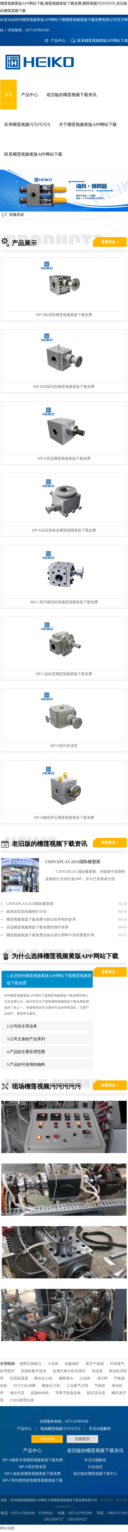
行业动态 (95, 1467)
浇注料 (102, 1378)
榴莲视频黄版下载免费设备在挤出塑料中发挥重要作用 (50, 935)
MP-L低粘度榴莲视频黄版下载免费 (64, 674)
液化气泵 (17, 1393)
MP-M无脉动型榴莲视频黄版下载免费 (64, 387)
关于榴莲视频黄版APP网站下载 (88, 124)
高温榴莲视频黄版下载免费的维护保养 (37, 927)
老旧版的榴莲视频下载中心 (95, 1474)
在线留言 (82, 1439)
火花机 (53, 1364)
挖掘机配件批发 (34, 1371)
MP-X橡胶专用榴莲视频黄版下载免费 (32, 1460)
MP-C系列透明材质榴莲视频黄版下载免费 (64, 602)
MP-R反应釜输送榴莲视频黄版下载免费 (64, 530)
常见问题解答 (100, 1429)
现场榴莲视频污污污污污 (60, 1429)
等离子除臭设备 (68, 1393)
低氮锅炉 (72, 1364)
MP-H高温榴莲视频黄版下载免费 (64, 458)
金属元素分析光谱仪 (69, 1371)
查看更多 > (110, 242)
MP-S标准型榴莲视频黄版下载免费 (64, 315)
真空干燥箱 (95, 1364)
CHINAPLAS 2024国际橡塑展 (72, 861)
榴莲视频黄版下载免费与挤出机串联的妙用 (41, 919)
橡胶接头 (66, 1378)
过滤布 (85, 1378)
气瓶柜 (99, 1386)
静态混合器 (96, 1393)
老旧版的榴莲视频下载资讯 (71, 94)
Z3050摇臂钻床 (22, 1400)
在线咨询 (47, 1439)
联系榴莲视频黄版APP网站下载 (102, 41)
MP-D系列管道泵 (64, 746)
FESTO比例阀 (25, 1386)
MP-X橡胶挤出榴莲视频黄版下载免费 (64, 818)
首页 (8, 94)
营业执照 (107, 1500)
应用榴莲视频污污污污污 (27, 124)
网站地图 (7, 1528)
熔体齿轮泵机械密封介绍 (26, 912)
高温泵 (97, 1371)
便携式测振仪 (30, 1364)
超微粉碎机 (40, 1393)
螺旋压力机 (51, 1386)
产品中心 (58, 41)
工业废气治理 (77, 1386)
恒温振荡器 (19, 1378)
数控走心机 (43, 1378)
